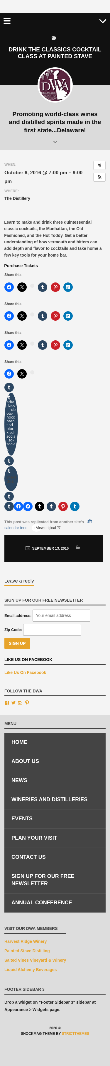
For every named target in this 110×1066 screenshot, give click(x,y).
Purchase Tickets (21, 265)
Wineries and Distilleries (49, 799)
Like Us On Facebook (28, 659)
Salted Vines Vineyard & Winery (35, 960)
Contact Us (28, 857)
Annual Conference (41, 903)
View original (38, 528)
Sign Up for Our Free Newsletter (43, 879)
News (19, 780)
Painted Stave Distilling (27, 950)
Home (19, 742)
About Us (25, 761)
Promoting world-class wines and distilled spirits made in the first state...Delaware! (55, 122)
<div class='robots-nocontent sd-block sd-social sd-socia (11, 425)
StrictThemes (75, 1034)
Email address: (18, 615)
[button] (99, 177)
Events (22, 818)
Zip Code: (13, 629)
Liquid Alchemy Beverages (30, 969)
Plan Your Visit (34, 838)
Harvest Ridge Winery (25, 941)
